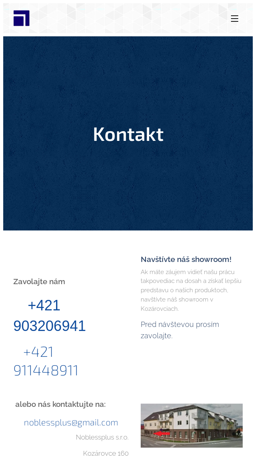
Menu (234, 18)
